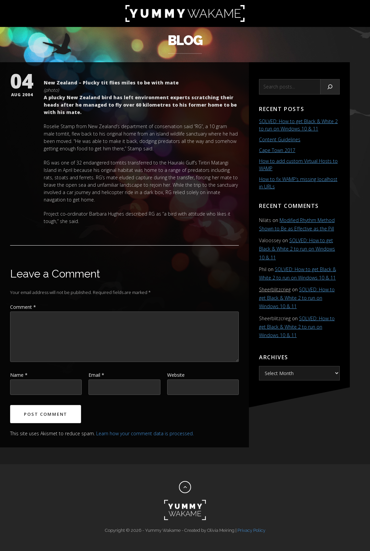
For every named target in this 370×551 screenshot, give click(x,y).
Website (176, 375)
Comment (23, 307)
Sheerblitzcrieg (275, 289)
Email (96, 375)
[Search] (330, 87)
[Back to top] (185, 487)
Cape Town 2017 (277, 150)
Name (19, 375)
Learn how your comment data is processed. (145, 433)
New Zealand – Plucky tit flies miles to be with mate (111, 82)
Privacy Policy (251, 530)
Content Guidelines (279, 139)
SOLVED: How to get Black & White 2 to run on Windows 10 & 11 (297, 248)
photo (51, 90)
